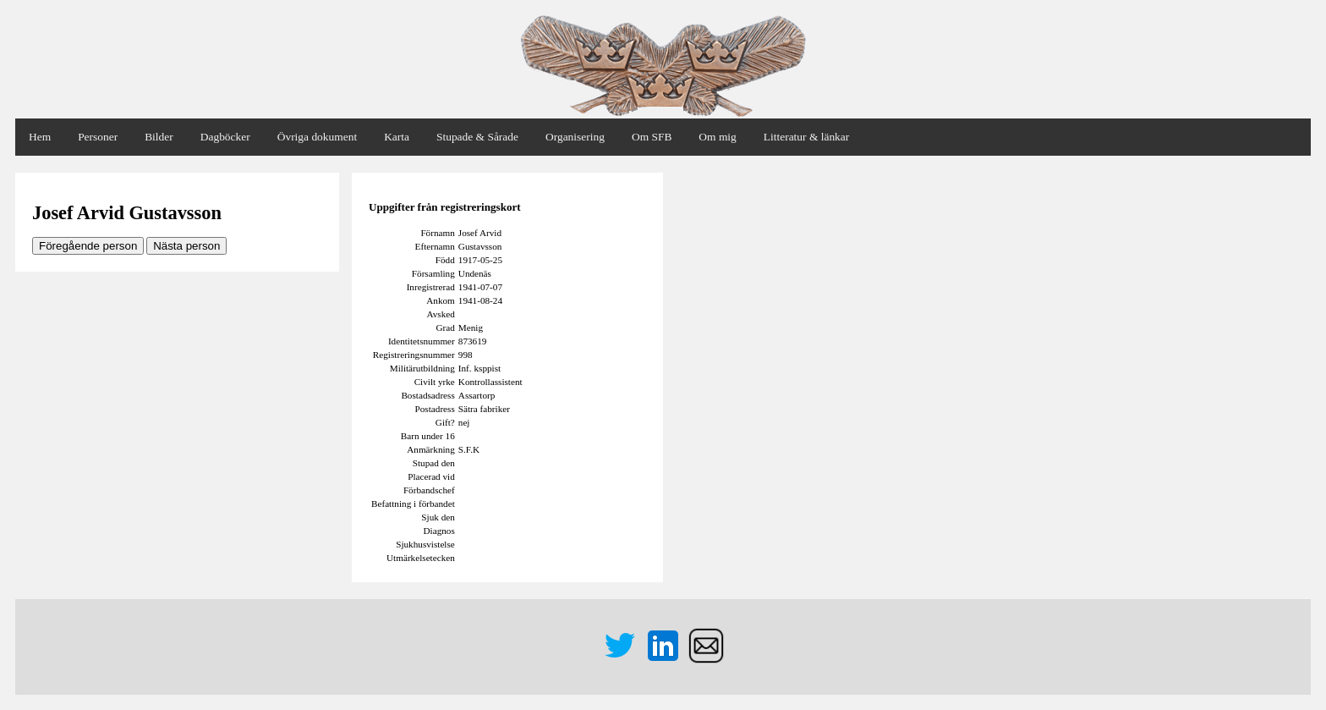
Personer (98, 136)
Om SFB (651, 136)
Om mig (717, 136)
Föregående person (88, 245)
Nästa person (186, 245)
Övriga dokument (317, 136)
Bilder (159, 136)
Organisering (575, 136)
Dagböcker (225, 136)
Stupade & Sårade (477, 136)
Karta (396, 136)
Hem (40, 136)
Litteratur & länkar (806, 136)
